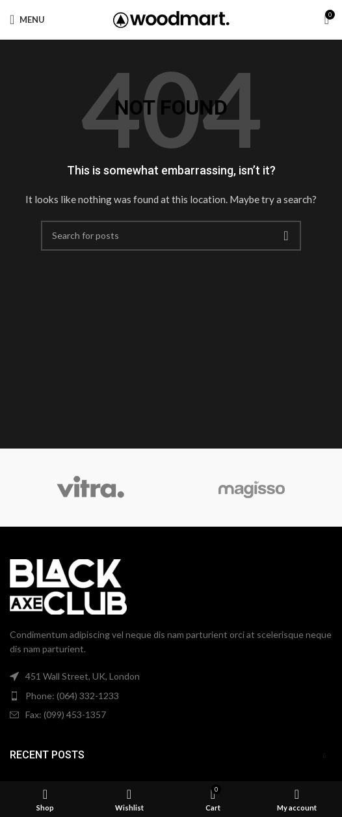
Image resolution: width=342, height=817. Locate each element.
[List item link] (171, 696)
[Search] (171, 236)
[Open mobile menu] (27, 20)
